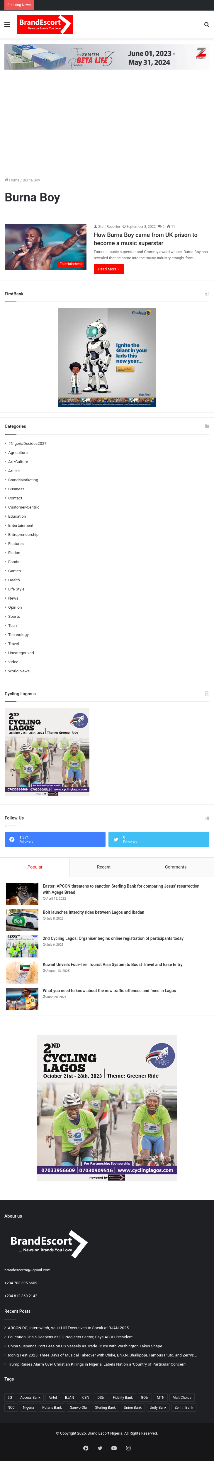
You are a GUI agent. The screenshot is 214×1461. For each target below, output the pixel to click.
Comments (176, 867)
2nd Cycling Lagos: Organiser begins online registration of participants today (113, 938)
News (13, 598)
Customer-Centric (23, 507)
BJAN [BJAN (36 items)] (69, 1398)
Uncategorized (21, 652)
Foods (13, 561)
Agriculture (18, 452)
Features (16, 543)
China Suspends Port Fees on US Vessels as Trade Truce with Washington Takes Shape (85, 1346)
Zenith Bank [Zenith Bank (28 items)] (184, 1408)
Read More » (108, 269)
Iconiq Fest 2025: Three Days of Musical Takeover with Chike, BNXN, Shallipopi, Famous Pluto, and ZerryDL (102, 1355)
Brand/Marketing (23, 479)
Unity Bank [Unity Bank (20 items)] (158, 1408)
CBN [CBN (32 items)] (85, 1398)
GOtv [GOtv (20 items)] (145, 1398)
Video (13, 661)
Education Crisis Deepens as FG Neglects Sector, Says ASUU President (70, 1336)
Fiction (14, 552)
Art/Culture (18, 461)
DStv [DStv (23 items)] (101, 1398)
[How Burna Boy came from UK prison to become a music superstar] (45, 247)
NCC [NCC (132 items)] (11, 1408)
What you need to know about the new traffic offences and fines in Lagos (109, 990)
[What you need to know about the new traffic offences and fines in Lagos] (22, 999)
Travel (13, 643)
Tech (12, 625)
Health (14, 580)
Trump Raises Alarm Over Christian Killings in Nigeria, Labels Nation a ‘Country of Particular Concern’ (97, 1364)
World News (19, 671)
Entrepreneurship (23, 534)
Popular (35, 867)
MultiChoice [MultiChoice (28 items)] (182, 1398)
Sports (14, 616)
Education (17, 516)
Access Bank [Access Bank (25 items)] (30, 1398)
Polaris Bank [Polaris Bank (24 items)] (52, 1408)
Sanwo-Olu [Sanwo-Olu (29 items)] (78, 1408)
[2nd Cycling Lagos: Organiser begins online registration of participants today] (22, 946)
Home (12, 180)
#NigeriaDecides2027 (27, 443)
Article (14, 470)
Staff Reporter (109, 227)
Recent (104, 867)
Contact (15, 498)
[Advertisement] (107, 125)
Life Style (16, 589)
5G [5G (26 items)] (10, 1398)
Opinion (15, 607)
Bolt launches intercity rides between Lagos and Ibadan (93, 912)
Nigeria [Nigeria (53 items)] (28, 1408)
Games (14, 570)
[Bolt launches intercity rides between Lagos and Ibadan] (22, 920)
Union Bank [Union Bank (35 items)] (133, 1408)
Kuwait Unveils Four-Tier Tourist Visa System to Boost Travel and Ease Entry (112, 964)
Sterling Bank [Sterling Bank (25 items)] (105, 1408)
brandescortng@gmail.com (27, 1270)
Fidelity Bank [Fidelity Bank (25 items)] (123, 1398)
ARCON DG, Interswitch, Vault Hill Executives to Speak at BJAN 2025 (68, 1327)
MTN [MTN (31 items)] (160, 1398)
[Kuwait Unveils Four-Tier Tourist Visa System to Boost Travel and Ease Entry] (22, 973)
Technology (18, 634)
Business (16, 489)
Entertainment (20, 525)
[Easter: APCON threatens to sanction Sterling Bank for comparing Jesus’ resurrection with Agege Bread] (22, 894)
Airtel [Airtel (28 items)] (53, 1398)
